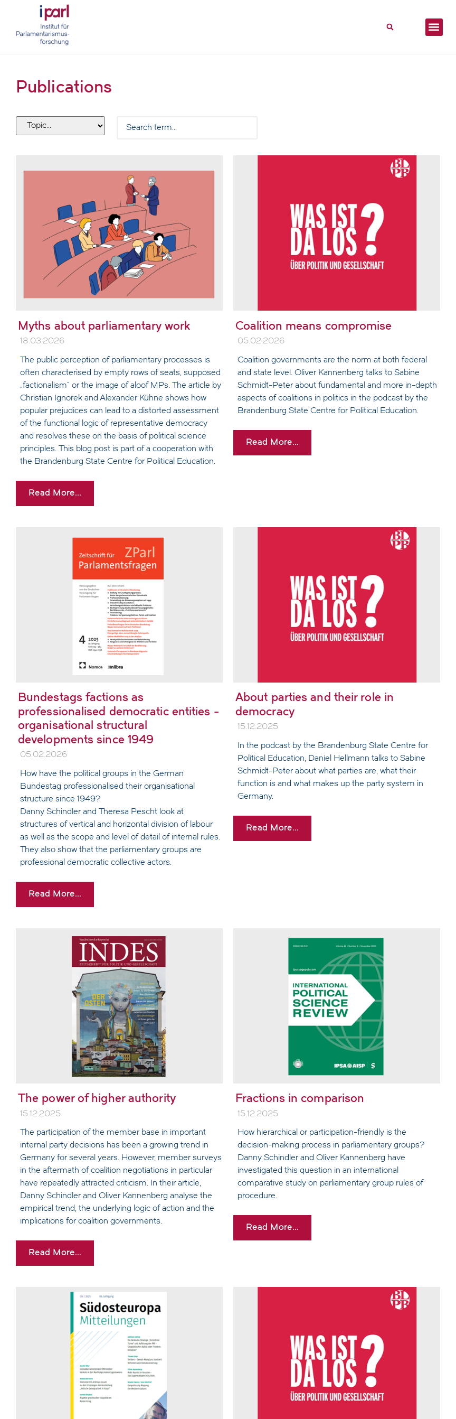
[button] (390, 27)
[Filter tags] (60, 125)
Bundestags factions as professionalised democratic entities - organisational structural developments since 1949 (118, 718)
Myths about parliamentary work (104, 326)
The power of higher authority (97, 1098)
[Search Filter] (187, 127)
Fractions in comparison (299, 1098)
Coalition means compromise (313, 326)
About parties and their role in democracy (314, 704)
